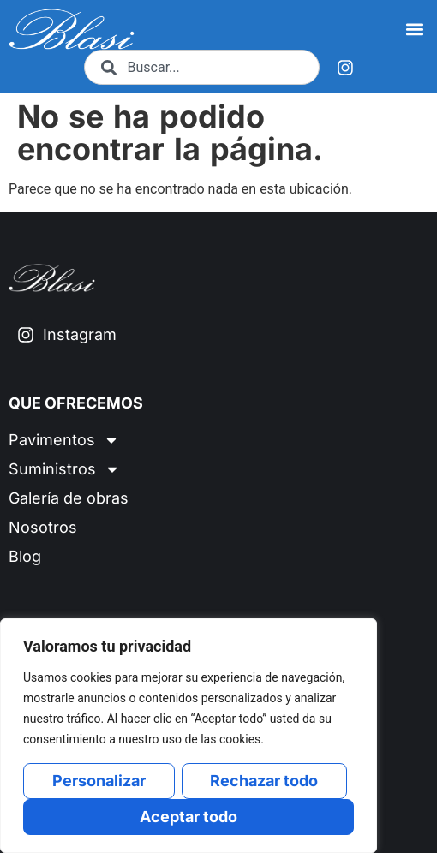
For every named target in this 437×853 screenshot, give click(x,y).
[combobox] (202, 67)
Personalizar (99, 781)
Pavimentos (64, 440)
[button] (414, 29)
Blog (25, 556)
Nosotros (43, 527)
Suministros (64, 469)
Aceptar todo (188, 817)
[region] (188, 735)
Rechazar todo (264, 781)
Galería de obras (69, 498)
